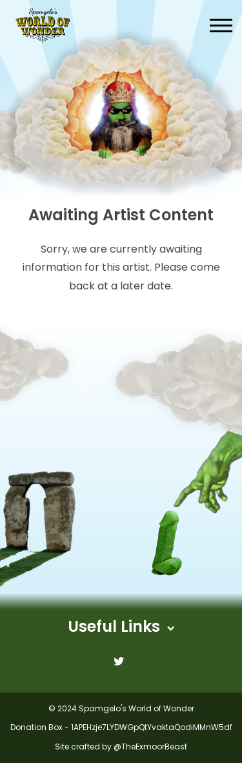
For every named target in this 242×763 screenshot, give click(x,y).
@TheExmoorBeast (150, 746)
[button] (221, 26)
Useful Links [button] (121, 626)
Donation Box (36, 727)
